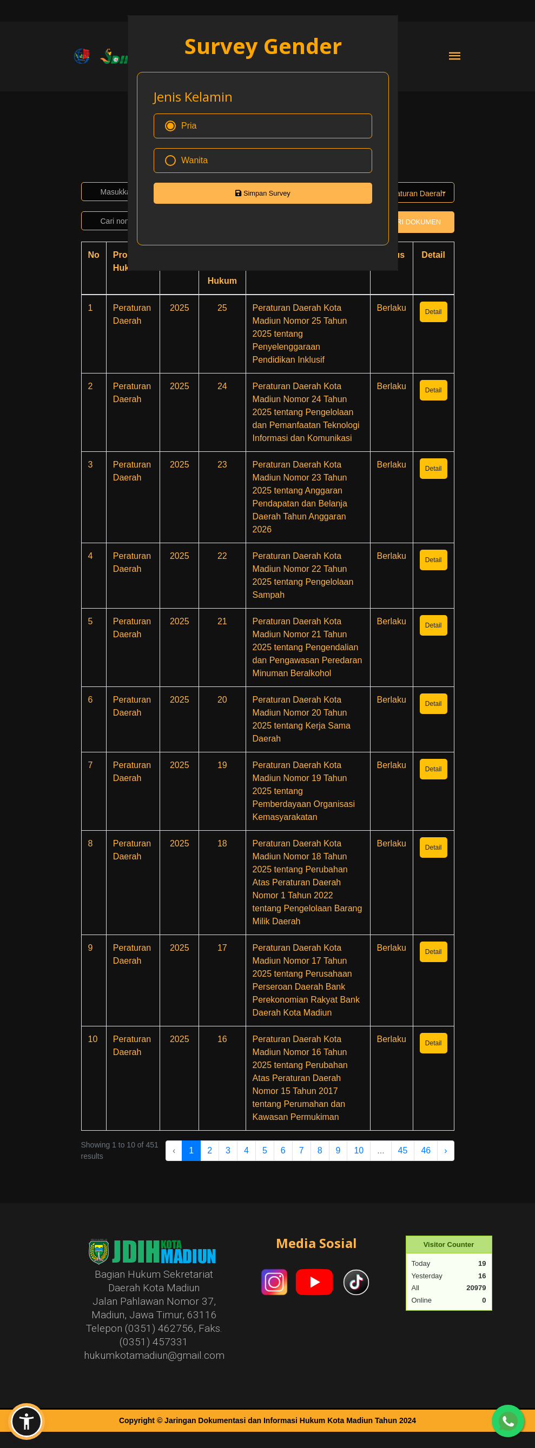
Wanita (186, 160)
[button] (26, 1421)
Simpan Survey (262, 193)
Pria (180, 126)
